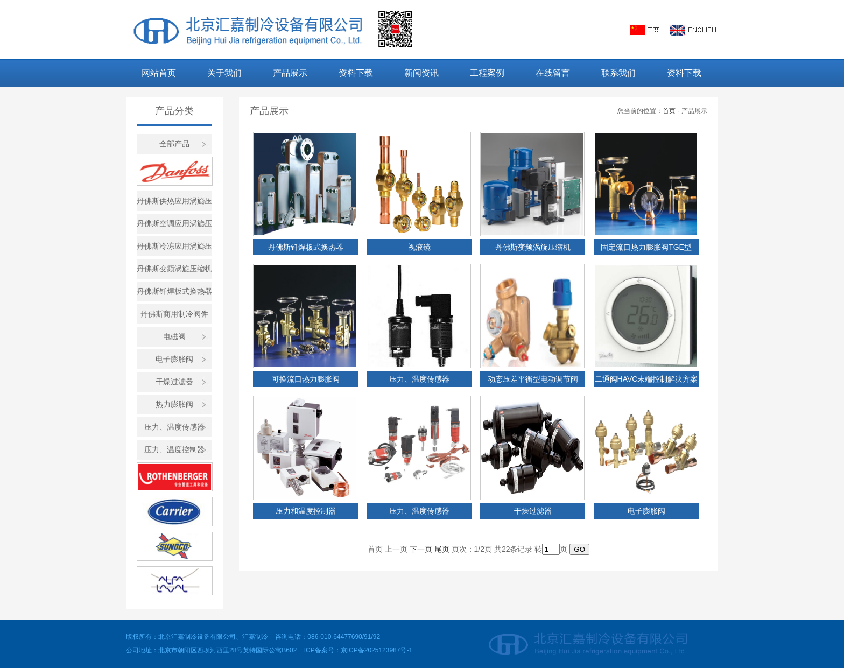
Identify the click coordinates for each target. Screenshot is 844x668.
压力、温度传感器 (174, 427)
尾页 (441, 549)
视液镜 (419, 247)
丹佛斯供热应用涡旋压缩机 (174, 203)
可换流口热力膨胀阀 (306, 379)
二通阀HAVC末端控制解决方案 (646, 379)
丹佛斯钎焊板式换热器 (174, 291)
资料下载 (356, 73)
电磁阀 (174, 336)
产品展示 (290, 73)
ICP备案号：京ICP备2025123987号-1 (358, 650)
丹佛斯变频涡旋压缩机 (174, 268)
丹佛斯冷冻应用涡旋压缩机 (174, 249)
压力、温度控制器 (174, 449)
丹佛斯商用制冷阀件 (174, 314)
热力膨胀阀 (174, 404)
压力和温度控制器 (306, 511)
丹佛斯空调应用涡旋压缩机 (174, 226)
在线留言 (553, 73)
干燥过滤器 (174, 381)
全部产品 (174, 143)
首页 (669, 111)
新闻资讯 (421, 73)
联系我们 (618, 73)
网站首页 (159, 73)
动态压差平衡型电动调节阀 (533, 379)
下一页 (421, 549)
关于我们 (224, 73)
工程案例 (487, 73)
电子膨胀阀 (174, 359)
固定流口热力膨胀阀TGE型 (646, 247)
